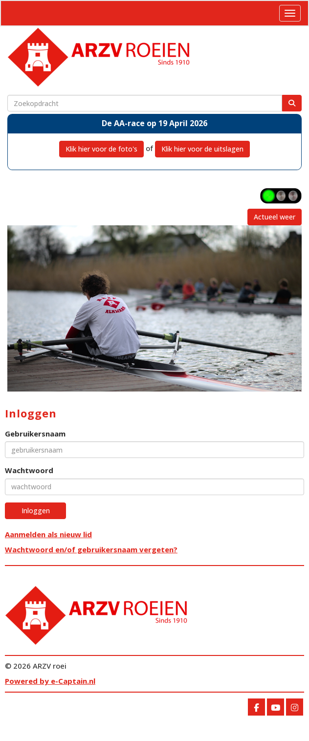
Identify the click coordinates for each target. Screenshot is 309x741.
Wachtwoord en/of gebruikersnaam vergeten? (91, 549)
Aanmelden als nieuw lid (48, 534)
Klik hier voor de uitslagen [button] (202, 148)
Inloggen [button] (36, 510)
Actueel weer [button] (274, 216)
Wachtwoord (29, 470)
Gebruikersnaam (35, 433)
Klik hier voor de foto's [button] (101, 148)
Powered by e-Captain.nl (50, 681)
